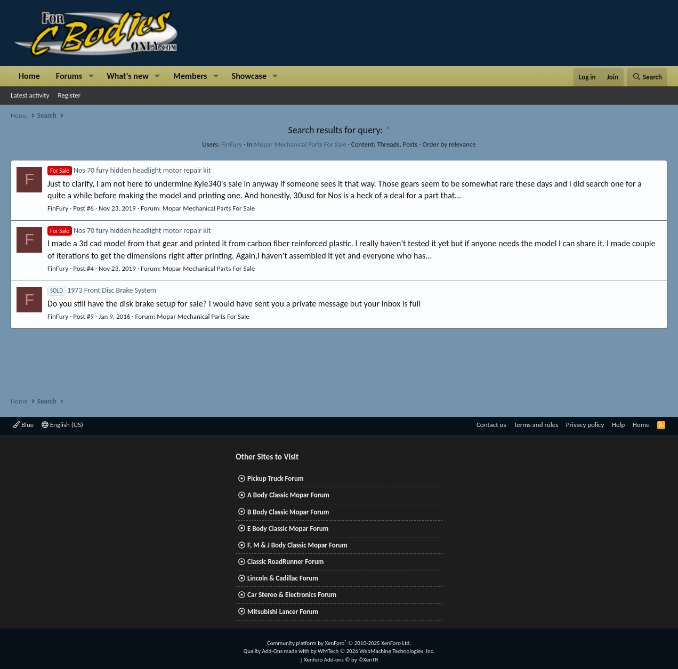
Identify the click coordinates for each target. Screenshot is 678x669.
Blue (23, 425)
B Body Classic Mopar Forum (288, 512)
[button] (91, 76)
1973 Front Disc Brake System (101, 290)
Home (29, 76)
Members (190, 76)
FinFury (231, 144)
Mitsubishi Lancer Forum (282, 612)
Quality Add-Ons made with (277, 651)
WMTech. (376, 651)
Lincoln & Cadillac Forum (282, 578)
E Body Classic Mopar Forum (287, 529)
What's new (128, 76)
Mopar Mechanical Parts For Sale (300, 144)
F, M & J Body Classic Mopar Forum (297, 545)
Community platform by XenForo (339, 643)
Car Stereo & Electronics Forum (291, 595)
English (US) (62, 425)
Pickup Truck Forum (275, 478)
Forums (69, 76)
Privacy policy (585, 425)
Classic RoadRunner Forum (285, 562)
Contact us (491, 425)
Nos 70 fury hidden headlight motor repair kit (129, 170)
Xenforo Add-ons (341, 659)
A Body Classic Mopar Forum (288, 495)
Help (618, 425)
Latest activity (30, 95)
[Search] (647, 77)
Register (69, 95)
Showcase (249, 76)
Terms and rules (536, 425)
